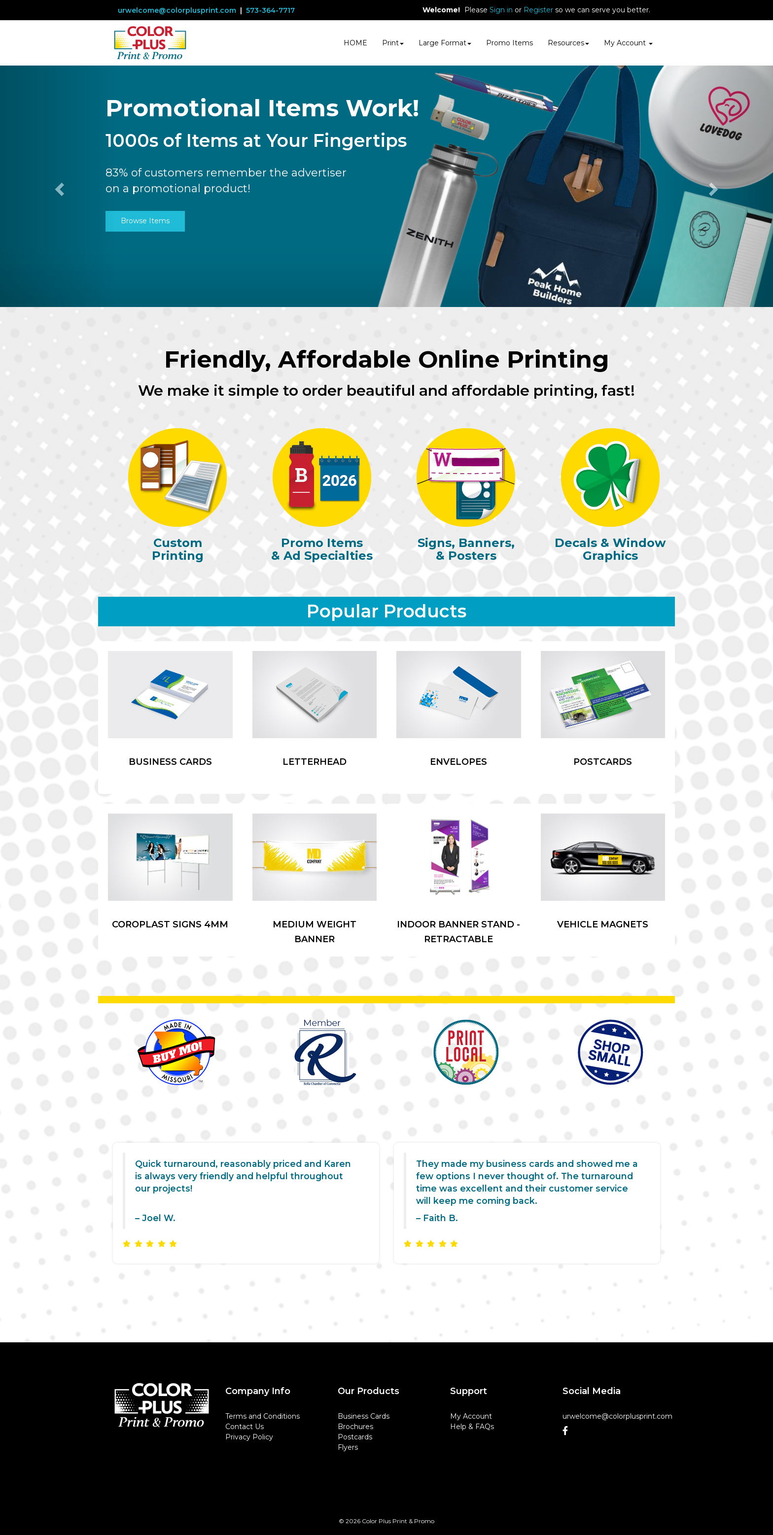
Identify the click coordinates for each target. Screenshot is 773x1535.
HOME (355, 42)
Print (393, 42)
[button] (58, 186)
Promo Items (509, 42)
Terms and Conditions (262, 1416)
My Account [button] (628, 42)
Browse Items (145, 220)
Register (538, 9)
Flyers (348, 1447)
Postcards (355, 1437)
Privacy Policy (249, 1437)
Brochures (355, 1426)
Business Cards (363, 1416)
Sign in (501, 9)
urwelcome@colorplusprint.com (177, 10)
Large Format (445, 42)
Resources (568, 42)
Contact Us (244, 1426)
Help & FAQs (472, 1426)
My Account (471, 1416)
